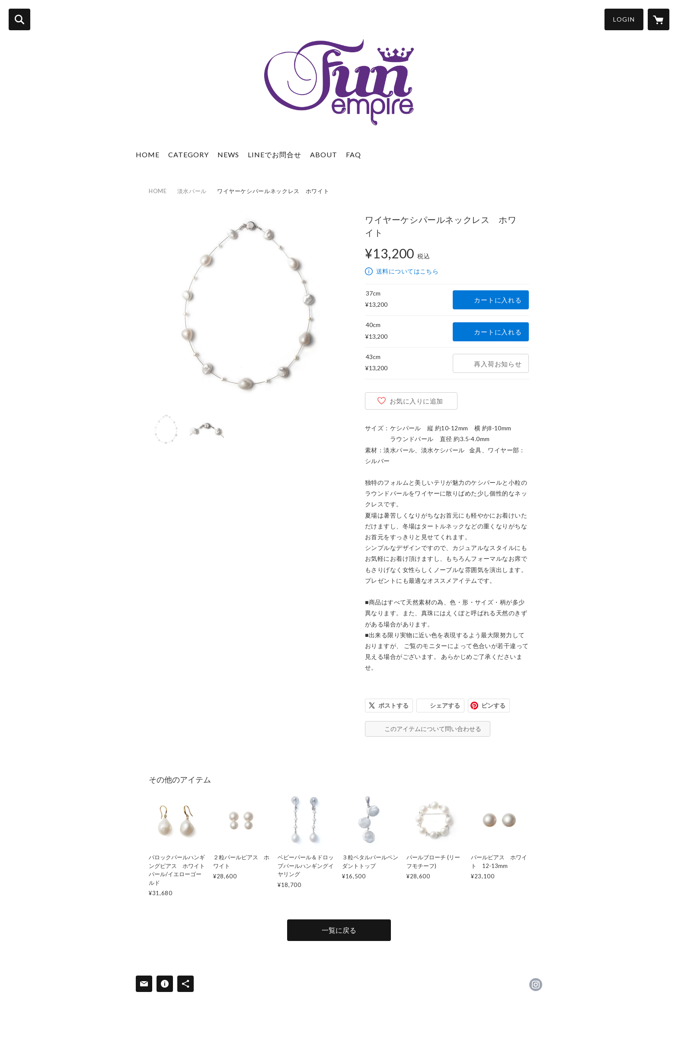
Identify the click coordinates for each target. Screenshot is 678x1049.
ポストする (393, 705)
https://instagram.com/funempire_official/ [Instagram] (535, 984)
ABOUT (323, 154)
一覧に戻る (339, 930)
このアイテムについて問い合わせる (432, 728)
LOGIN (624, 19)
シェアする (445, 705)
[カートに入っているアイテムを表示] (658, 19)
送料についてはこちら (407, 271)
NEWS (228, 154)
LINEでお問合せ (274, 154)
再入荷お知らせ (497, 364)
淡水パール (192, 191)
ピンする (493, 705)
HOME (148, 154)
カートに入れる (497, 300)
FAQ (353, 154)
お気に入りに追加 (416, 401)
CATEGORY (188, 154)
